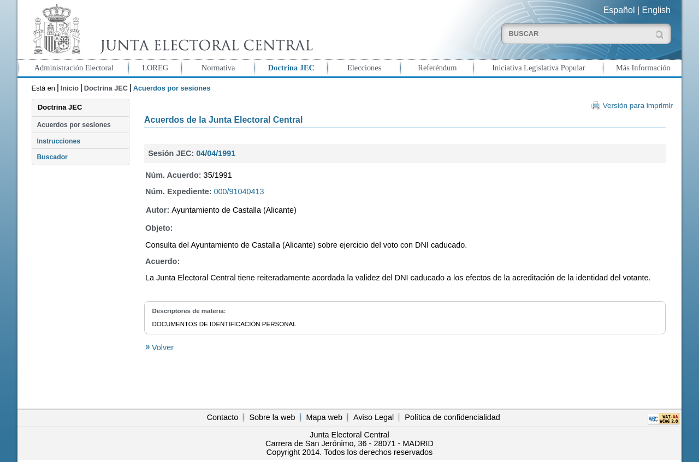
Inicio (70, 88)
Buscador (52, 157)
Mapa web (324, 417)
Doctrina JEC (291, 67)
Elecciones (364, 67)
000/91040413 (239, 191)
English (656, 10)
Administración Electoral (74, 67)
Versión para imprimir (638, 105)
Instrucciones (58, 141)
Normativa (218, 67)
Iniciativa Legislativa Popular (538, 67)
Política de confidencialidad (452, 417)
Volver (162, 347)
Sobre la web (272, 417)
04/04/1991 (215, 153)
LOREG (155, 67)
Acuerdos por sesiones (73, 125)
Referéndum (437, 67)
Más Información (643, 67)
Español (619, 10)
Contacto (223, 417)
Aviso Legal (373, 417)
